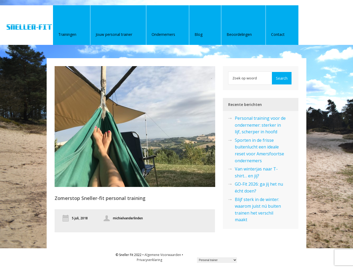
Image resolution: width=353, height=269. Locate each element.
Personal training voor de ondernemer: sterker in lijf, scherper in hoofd (260, 125)
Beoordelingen (239, 34)
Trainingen (67, 34)
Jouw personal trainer (114, 34)
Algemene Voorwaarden (162, 255)
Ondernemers (163, 34)
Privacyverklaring (149, 260)
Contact (278, 34)
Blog (198, 34)
